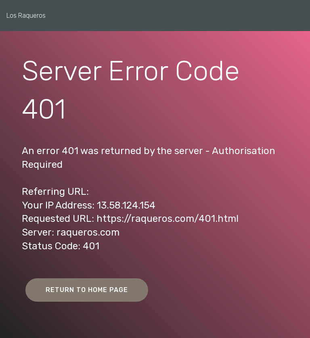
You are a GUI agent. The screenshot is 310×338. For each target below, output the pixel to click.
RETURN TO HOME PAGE (87, 290)
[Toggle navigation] (297, 13)
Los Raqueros (26, 15)
